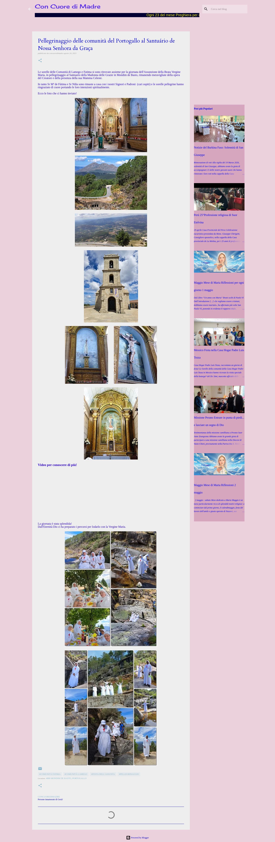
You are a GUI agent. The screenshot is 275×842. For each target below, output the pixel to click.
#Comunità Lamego (76, 774)
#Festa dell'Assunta (103, 774)
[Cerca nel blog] (228, 9)
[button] (40, 60)
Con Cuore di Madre (68, 6)
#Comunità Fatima (49, 774)
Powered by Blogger (137, 837)
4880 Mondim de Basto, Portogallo (66, 778)
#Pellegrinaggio (129, 774)
